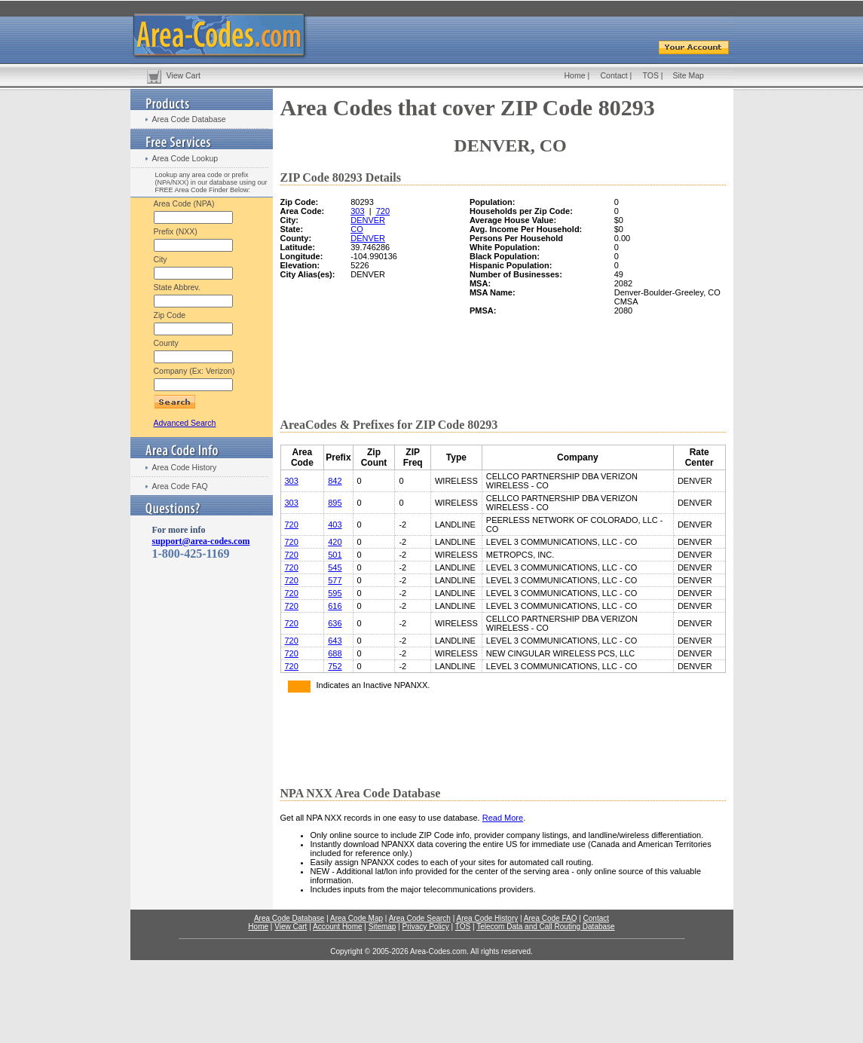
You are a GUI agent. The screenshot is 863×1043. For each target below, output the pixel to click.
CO (356, 229)
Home (575, 75)
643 (334, 640)
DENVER (367, 220)
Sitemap (382, 926)
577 (334, 580)
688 (334, 653)
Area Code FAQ (180, 486)
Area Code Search (420, 918)
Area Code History (184, 467)
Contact (614, 75)
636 (334, 623)
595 (334, 593)
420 (334, 541)
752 (334, 666)
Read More (502, 817)
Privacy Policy (425, 926)
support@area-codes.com (201, 541)
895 (334, 502)
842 (334, 480)
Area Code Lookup (185, 158)
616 (334, 605)
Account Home (338, 926)
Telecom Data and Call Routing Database (545, 926)
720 (383, 211)
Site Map (688, 75)
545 (334, 567)
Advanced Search (185, 422)
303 (357, 211)
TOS (651, 75)
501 (334, 554)
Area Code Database (189, 119)
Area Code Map (356, 918)
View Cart (183, 75)
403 (334, 524)
